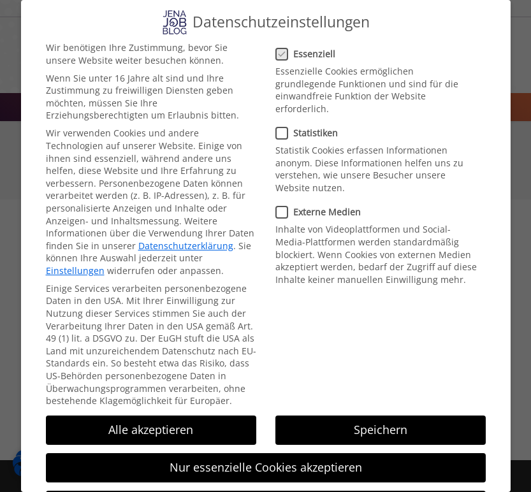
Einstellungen (75, 270)
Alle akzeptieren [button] (150, 429)
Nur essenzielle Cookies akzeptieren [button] (266, 467)
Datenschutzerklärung (185, 246)
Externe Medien (322, 212)
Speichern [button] (380, 429)
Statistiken (310, 133)
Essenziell (309, 54)
